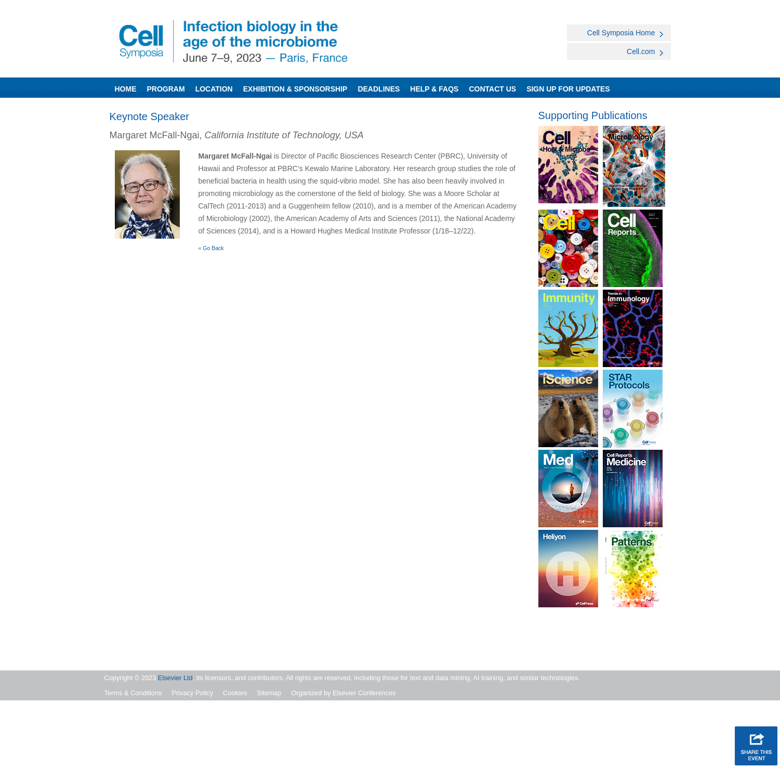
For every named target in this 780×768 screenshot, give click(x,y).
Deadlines (379, 89)
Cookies (235, 693)
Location (214, 89)
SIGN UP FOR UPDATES (568, 89)
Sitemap (269, 693)
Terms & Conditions (133, 693)
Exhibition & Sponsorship (295, 89)
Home (126, 89)
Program (166, 89)
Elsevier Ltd (175, 678)
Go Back (213, 248)
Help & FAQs (434, 89)
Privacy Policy (192, 693)
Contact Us (492, 89)
